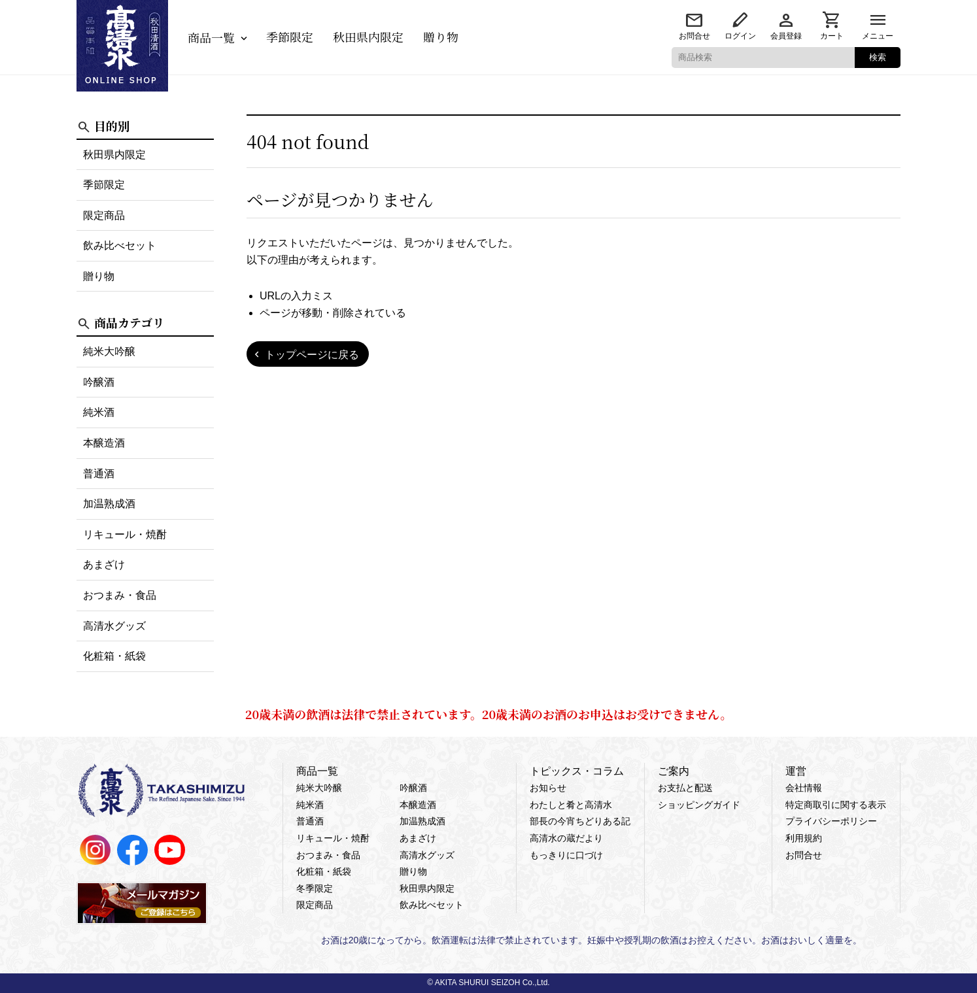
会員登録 (786, 36)
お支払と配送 (685, 788)
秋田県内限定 (368, 36)
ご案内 (673, 771)
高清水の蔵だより (566, 838)
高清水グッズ (114, 625)
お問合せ (694, 36)
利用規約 (803, 838)
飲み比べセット (119, 245)
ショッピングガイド (699, 804)
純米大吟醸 (109, 351)
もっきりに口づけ (566, 855)
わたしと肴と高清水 (571, 804)
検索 (877, 57)
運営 (795, 771)
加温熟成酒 (109, 503)
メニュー (877, 36)
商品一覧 (211, 37)
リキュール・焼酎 (125, 534)
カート (832, 36)
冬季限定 (314, 888)
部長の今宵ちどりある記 (580, 821)
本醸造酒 (104, 442)
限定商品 (104, 215)
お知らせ (548, 788)
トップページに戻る (312, 354)
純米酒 (98, 412)
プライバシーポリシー (831, 821)
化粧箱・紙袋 (114, 656)
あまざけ (104, 564)
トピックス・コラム (577, 771)
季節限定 (289, 36)
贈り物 (440, 36)
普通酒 (98, 473)
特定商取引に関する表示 (835, 804)
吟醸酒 (98, 382)
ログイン (740, 36)
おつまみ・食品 (119, 595)
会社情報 (803, 788)
